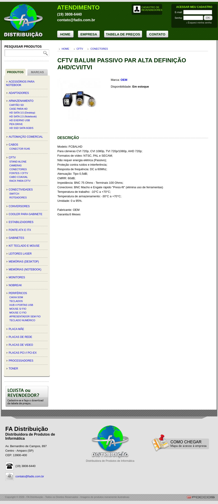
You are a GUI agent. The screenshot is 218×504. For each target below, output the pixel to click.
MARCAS (37, 72)
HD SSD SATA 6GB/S (21, 128)
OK (208, 17)
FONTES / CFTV (18, 173)
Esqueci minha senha (199, 22)
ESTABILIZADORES (21, 222)
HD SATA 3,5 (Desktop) (22, 112)
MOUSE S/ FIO (17, 308)
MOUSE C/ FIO (18, 312)
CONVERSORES (19, 206)
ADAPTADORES (19, 93)
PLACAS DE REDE (20, 337)
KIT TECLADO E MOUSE (24, 245)
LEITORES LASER (20, 253)
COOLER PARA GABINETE (25, 214)
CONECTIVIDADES (21, 189)
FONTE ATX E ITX (20, 230)
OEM (124, 79)
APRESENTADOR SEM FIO (25, 316)
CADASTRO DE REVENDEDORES (152, 8)
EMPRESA (88, 34)
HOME (65, 34)
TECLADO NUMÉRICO (22, 320)
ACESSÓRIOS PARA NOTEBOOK (20, 83)
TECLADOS (16, 301)
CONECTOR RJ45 (19, 148)
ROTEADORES (18, 197)
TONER (13, 368)
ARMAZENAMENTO (21, 100)
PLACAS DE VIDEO (21, 344)
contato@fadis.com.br (30, 476)
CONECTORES (18, 169)
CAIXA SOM (16, 297)
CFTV (12, 157)
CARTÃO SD (16, 105)
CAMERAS (15, 165)
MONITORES (17, 277)
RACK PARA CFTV (20, 180)
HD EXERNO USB (19, 120)
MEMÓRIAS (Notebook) (25, 269)
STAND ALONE (18, 161)
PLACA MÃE (16, 329)
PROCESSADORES (21, 360)
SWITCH (14, 193)
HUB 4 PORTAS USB (21, 305)
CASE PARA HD (18, 108)
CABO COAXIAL (18, 177)
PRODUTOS (15, 72)
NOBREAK (15, 285)
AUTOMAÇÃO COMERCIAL (26, 136)
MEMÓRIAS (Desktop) (24, 261)
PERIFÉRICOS (18, 293)
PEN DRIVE (16, 124)
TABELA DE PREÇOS (123, 34)
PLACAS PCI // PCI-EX (23, 352)
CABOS (13, 144)
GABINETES (16, 237)
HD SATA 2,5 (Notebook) (23, 116)
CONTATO (157, 34)
